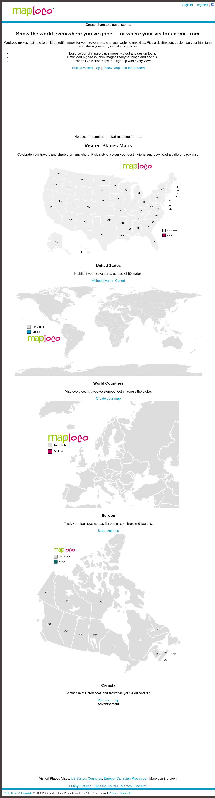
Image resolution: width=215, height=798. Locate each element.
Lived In (108, 280)
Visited (97, 280)
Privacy (113, 792)
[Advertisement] (108, 102)
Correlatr (141, 786)
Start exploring (108, 530)
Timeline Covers (106, 786)
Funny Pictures (80, 786)
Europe (109, 778)
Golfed (120, 280)
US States (78, 778)
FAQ (6, 792)
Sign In (187, 5)
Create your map (108, 398)
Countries (95, 778)
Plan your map (108, 700)
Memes (126, 786)
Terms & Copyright (21, 792)
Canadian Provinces (131, 778)
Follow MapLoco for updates (124, 68)
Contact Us (126, 792)
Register (201, 5)
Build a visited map (86, 68)
